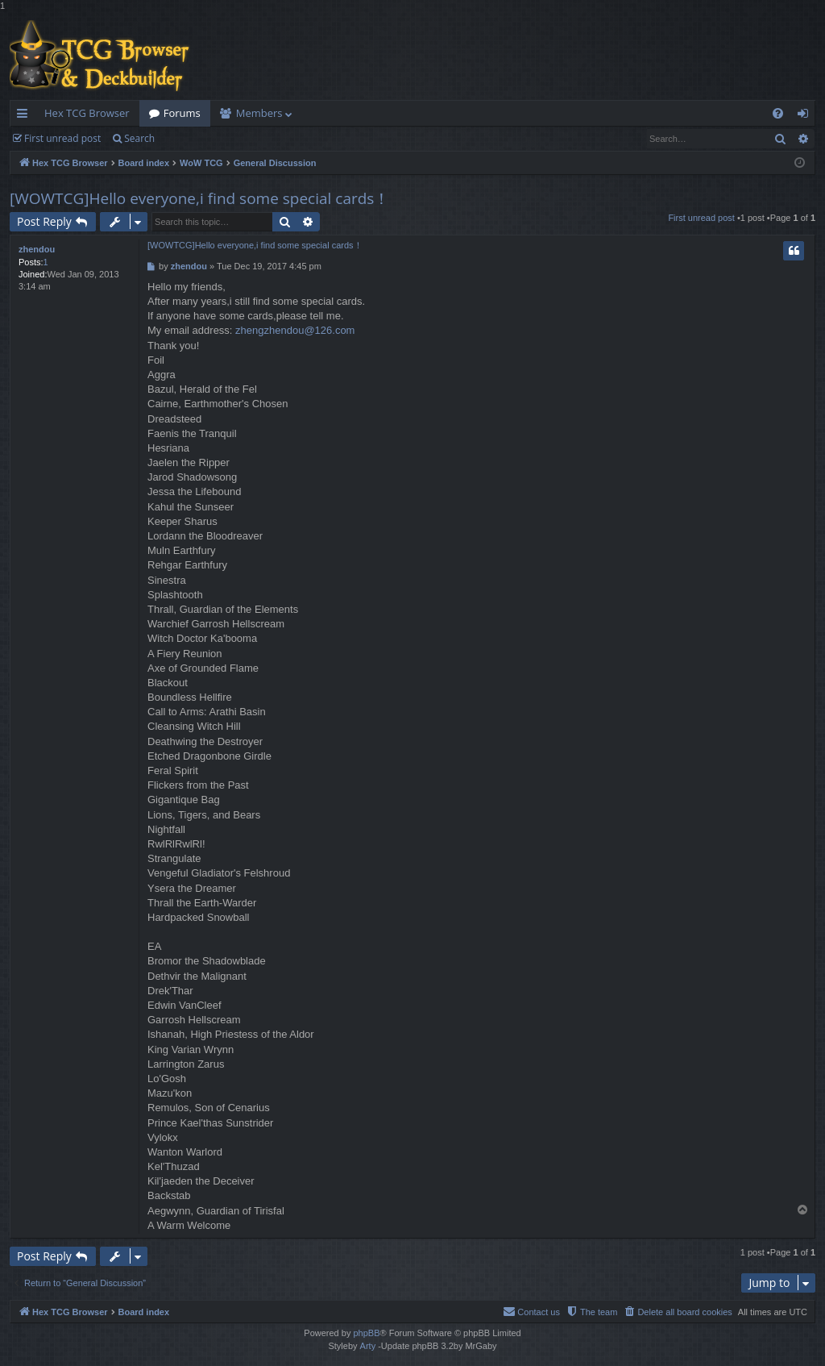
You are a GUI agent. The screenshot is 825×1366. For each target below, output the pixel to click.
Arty (368, 1346)
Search (139, 138)
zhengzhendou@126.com (294, 330)
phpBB (366, 1333)
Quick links (25, 116)
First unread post (62, 138)
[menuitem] (777, 113)
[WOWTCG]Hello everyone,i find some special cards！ (199, 198)
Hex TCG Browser (87, 113)
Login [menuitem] (806, 116)
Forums (182, 113)
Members (259, 113)
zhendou (37, 249)
